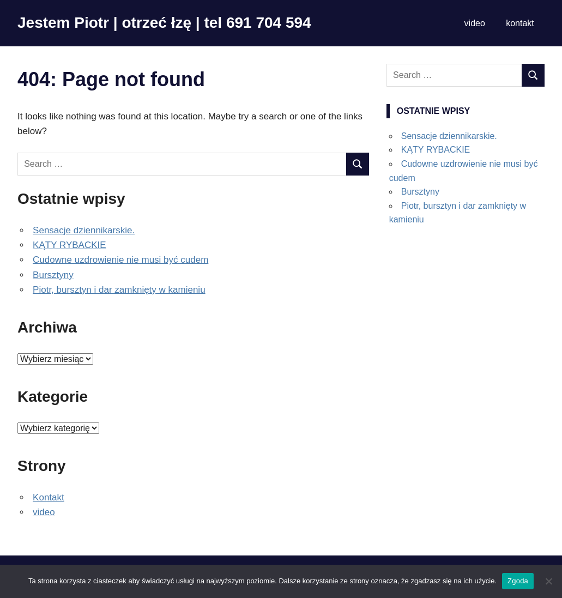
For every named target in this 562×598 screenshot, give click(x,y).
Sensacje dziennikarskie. (84, 230)
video (474, 23)
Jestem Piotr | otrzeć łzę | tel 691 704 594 (164, 22)
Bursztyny (53, 275)
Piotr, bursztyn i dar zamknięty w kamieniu (119, 290)
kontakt (520, 23)
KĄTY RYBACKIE (69, 245)
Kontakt (48, 497)
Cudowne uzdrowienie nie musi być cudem (120, 260)
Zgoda (517, 581)
